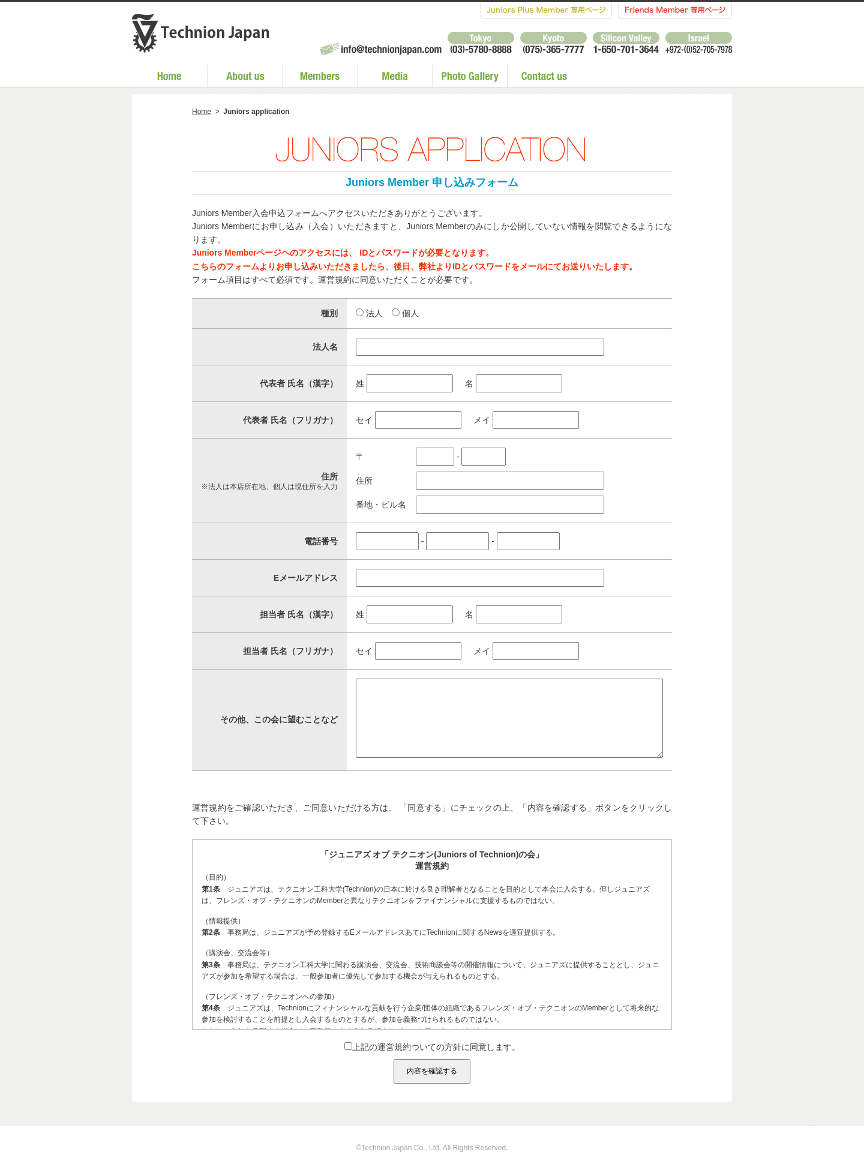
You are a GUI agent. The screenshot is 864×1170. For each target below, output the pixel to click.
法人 (374, 313)
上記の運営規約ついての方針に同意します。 (432, 1065)
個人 (410, 313)
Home (201, 111)
